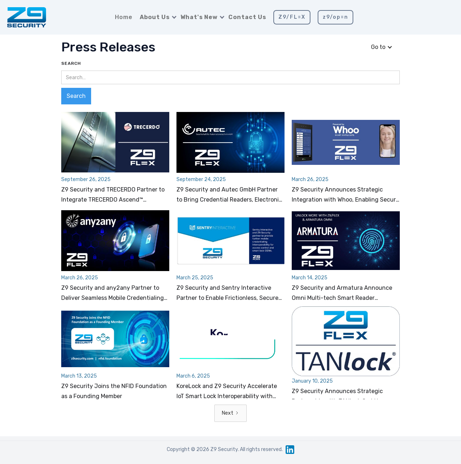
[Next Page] (230, 413)
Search (71, 63)
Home (124, 17)
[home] (26, 17)
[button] (156, 17)
